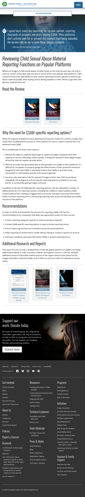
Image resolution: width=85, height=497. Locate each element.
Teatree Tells (62, 425)
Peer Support (62, 475)
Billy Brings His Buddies (66, 428)
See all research (8, 476)
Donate (5, 394)
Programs (61, 383)
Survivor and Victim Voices (67, 471)
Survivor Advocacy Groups (66, 411)
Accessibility (47, 366)
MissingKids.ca (62, 391)
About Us (5, 366)
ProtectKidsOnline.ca (65, 439)
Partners (5, 422)
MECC (4, 391)
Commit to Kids (62, 394)
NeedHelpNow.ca (63, 422)
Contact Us (14, 366)
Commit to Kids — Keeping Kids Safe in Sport (67, 443)
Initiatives (62, 403)
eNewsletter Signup (37, 456)
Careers (5, 397)
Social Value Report (9, 425)
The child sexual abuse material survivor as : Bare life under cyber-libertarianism (13, 461)
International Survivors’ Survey (68, 415)
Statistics (5, 454)
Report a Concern (10, 437)
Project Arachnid (63, 408)
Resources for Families (65, 468)
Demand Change (8, 401)
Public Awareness (36, 453)
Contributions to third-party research (12, 449)
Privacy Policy (25, 366)
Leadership (6, 418)
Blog (31, 449)
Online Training (8, 387)
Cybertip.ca (61, 387)
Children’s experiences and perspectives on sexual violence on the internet (12, 470)
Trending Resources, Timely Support (40, 388)
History (5, 415)
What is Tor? (34, 422)
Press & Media (37, 441)
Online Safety (35, 402)
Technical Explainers (39, 412)
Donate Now (12, 349)
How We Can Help (63, 464)
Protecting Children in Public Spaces (67, 449)
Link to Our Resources (10, 404)
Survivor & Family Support (65, 458)
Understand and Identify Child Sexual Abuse (41, 394)
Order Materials (37, 428)
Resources (35, 383)
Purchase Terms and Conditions (37, 434)
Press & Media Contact (38, 460)
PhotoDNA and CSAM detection (37, 417)
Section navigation (42, 13)
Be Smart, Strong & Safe (66, 435)
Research (6, 443)
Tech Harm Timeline (37, 463)
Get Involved (8, 383)
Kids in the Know (63, 397)
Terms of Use (36, 366)
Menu (78, 5)
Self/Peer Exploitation (65, 418)
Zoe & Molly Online (64, 432)
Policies (6, 431)
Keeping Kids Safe (36, 399)
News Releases (35, 446)
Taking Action (35, 406)
